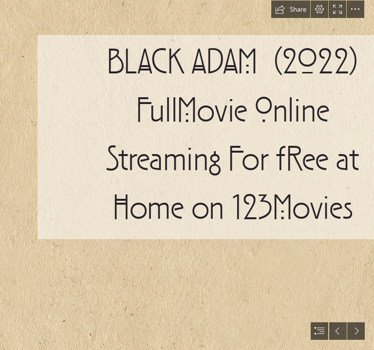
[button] (290, 9)
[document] (187, 175)
